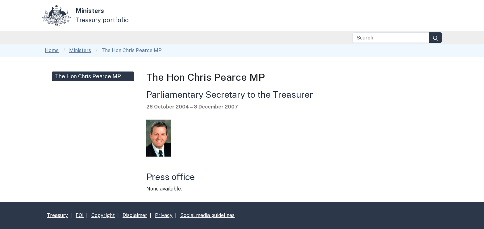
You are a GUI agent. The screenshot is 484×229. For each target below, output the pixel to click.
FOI (80, 215)
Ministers (80, 50)
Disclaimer (135, 215)
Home (52, 50)
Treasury (57, 215)
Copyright (103, 215)
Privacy (164, 215)
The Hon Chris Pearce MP (88, 76)
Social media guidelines (207, 215)
